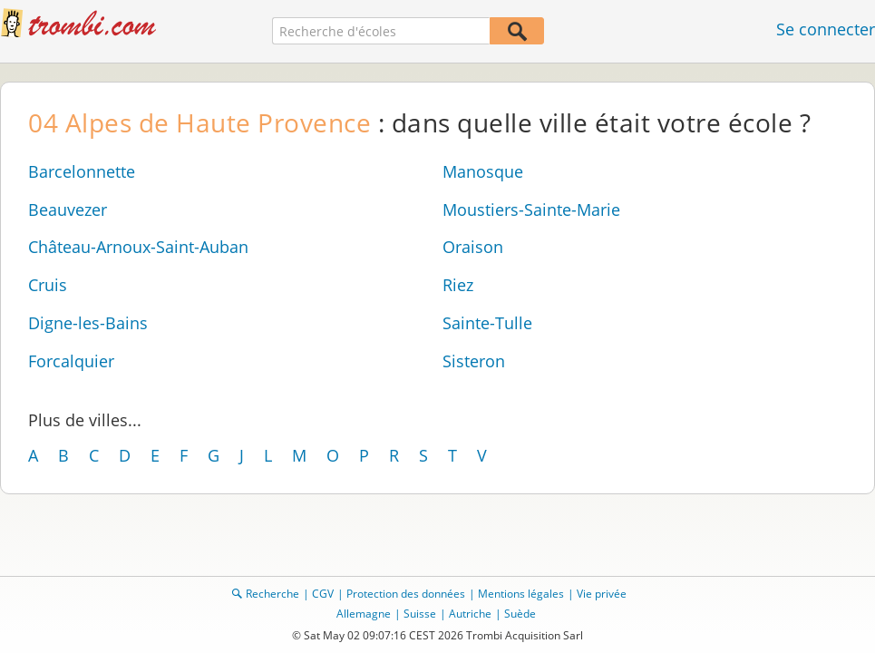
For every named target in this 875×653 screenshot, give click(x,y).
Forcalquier (71, 361)
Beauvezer (67, 209)
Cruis (47, 285)
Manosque (482, 171)
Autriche (470, 613)
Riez (457, 285)
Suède (520, 613)
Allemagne (363, 613)
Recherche (272, 593)
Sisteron (473, 361)
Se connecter (825, 29)
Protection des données (405, 593)
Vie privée (602, 593)
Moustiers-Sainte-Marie (531, 209)
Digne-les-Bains (88, 323)
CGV (323, 593)
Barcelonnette (81, 171)
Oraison (472, 247)
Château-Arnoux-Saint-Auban (138, 247)
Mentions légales (521, 593)
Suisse (419, 613)
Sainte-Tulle (487, 323)
